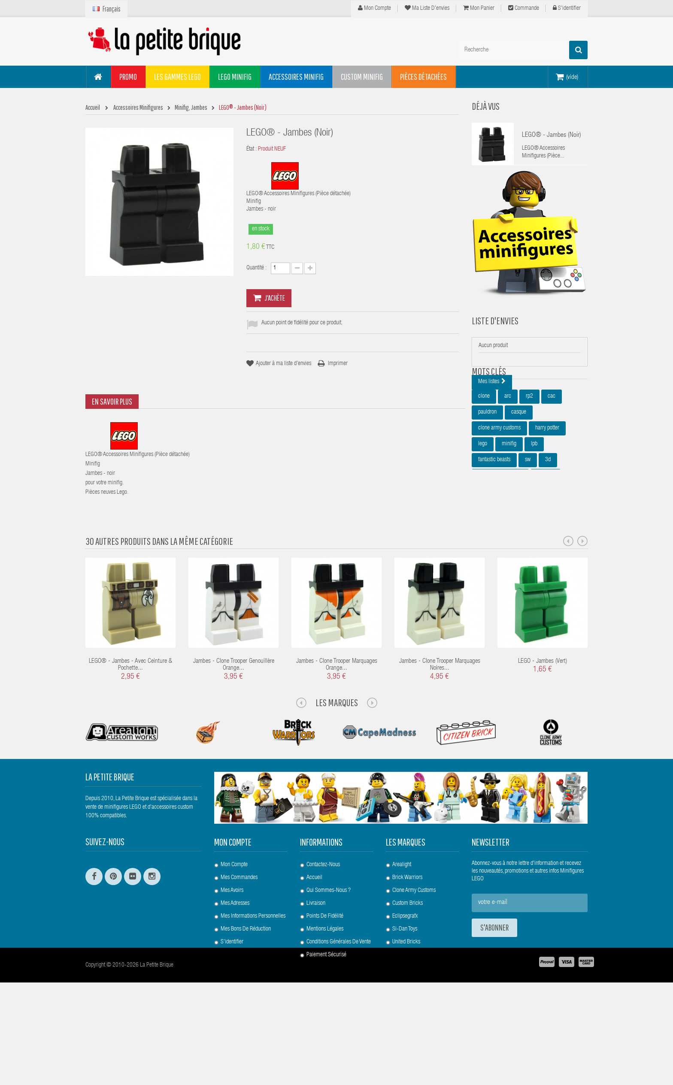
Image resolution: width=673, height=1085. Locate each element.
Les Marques (336, 778)
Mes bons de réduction (246, 1004)
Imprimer (338, 364)
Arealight (401, 940)
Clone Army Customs (414, 966)
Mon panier (478, 8)
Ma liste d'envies (427, 8)
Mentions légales (324, 1004)
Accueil (314, 953)
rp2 (529, 446)
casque (518, 462)
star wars (487, 557)
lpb (534, 493)
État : (251, 149)
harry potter (547, 477)
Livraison (315, 979)
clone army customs (499, 477)
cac (551, 446)
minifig (509, 493)
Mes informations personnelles (253, 991)
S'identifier (567, 8)
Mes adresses (235, 979)
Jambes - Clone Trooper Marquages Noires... (439, 740)
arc (507, 446)
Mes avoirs (232, 966)
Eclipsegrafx (405, 991)
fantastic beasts (494, 509)
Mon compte (374, 8)
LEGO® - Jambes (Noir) (551, 135)
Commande (523, 8)
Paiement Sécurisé (326, 1030)
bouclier (545, 525)
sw (528, 509)
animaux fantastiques (500, 525)
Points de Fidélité (324, 991)
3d (548, 509)
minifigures (520, 541)
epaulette (556, 541)
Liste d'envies (495, 333)
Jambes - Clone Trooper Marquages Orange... (336, 740)
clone (484, 446)
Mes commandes (239, 953)
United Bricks (406, 1017)
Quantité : (256, 268)
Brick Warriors (407, 953)
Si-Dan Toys (404, 1004)
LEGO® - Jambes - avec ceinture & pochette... (130, 740)
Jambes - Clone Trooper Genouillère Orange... (233, 740)
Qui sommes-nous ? (328, 966)
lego (482, 493)
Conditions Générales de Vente (338, 1017)
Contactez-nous (323, 940)
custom (486, 541)
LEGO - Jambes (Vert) (542, 737)
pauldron (487, 462)
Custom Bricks (407, 979)
